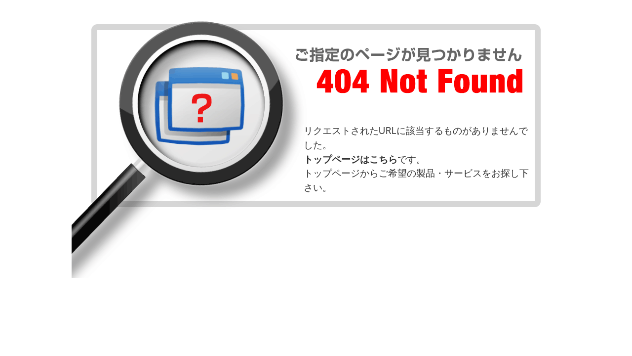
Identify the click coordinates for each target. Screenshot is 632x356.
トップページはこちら (350, 159)
